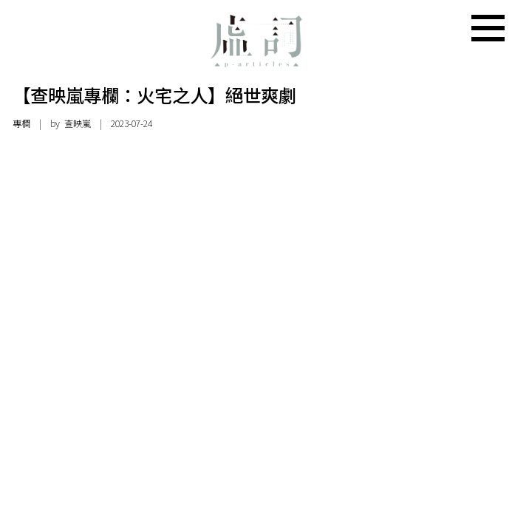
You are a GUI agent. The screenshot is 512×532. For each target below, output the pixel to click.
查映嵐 (77, 123)
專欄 (21, 123)
